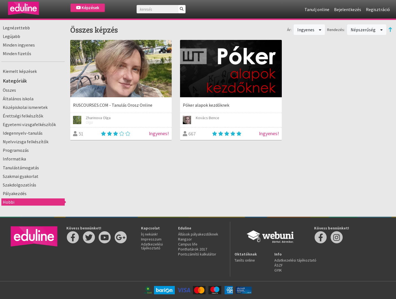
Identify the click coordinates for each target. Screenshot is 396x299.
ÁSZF (278, 265)
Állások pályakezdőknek (198, 234)
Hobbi (8, 202)
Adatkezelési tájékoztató (152, 246)
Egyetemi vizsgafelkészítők (29, 124)
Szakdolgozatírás (19, 185)
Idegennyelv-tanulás (23, 133)
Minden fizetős (17, 53)
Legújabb (11, 36)
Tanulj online (316, 9)
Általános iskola (18, 98)
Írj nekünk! (149, 234)
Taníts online (245, 260)
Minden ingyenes (19, 45)
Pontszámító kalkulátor (197, 254)
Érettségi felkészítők (23, 116)
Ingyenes (309, 29)
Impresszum (151, 239)
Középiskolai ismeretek (25, 107)
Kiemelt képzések (20, 71)
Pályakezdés (15, 193)
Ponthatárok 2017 (192, 249)
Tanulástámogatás (21, 167)
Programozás (16, 150)
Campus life (187, 244)
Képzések (87, 7)
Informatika (14, 159)
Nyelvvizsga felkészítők (25, 141)
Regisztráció (378, 9)
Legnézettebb (16, 27)
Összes (9, 90)
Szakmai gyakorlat (20, 176)
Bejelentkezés (347, 9)
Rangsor (185, 239)
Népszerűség (367, 29)
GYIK (278, 270)
